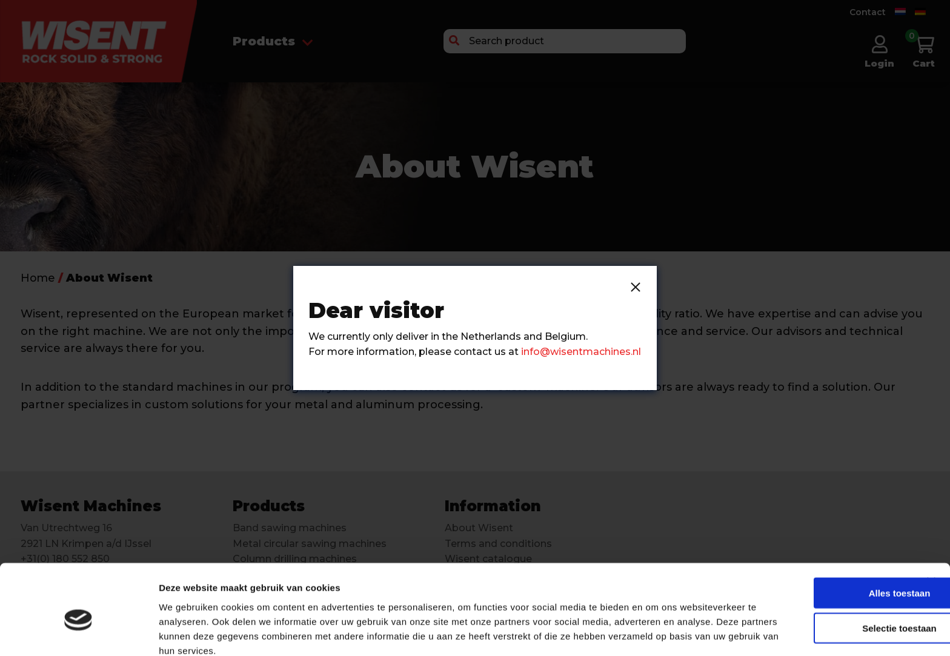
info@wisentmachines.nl (581, 351)
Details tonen (654, 632)
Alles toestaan (826, 535)
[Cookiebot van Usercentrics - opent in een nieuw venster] (78, 632)
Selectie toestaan (826, 571)
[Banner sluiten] (931, 524)
